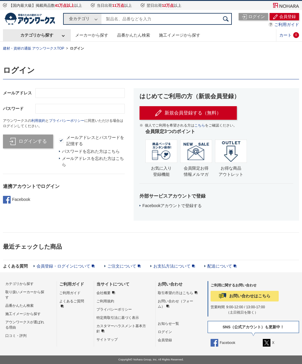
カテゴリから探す (36, 35)
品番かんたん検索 (133, 35)
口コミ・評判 (16, 336)
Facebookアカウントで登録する (172, 205)
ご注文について (121, 266)
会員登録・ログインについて (63, 266)
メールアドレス (17, 93)
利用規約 (38, 121)
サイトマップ (107, 339)
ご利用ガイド (286, 24)
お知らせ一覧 (168, 324)
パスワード (13, 108)
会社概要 (103, 293)
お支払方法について (172, 266)
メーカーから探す (91, 35)
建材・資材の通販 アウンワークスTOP (33, 48)
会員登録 (165, 340)
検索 (226, 19)
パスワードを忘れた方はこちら (91, 151)
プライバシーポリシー (66, 121)
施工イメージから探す (179, 35)
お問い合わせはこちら (249, 296)
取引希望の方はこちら (175, 293)
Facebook (16, 200)
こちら (199, 125)
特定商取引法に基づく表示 (117, 318)
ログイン (77, 48)
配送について (219, 266)
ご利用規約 (105, 301)
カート (289, 35)
